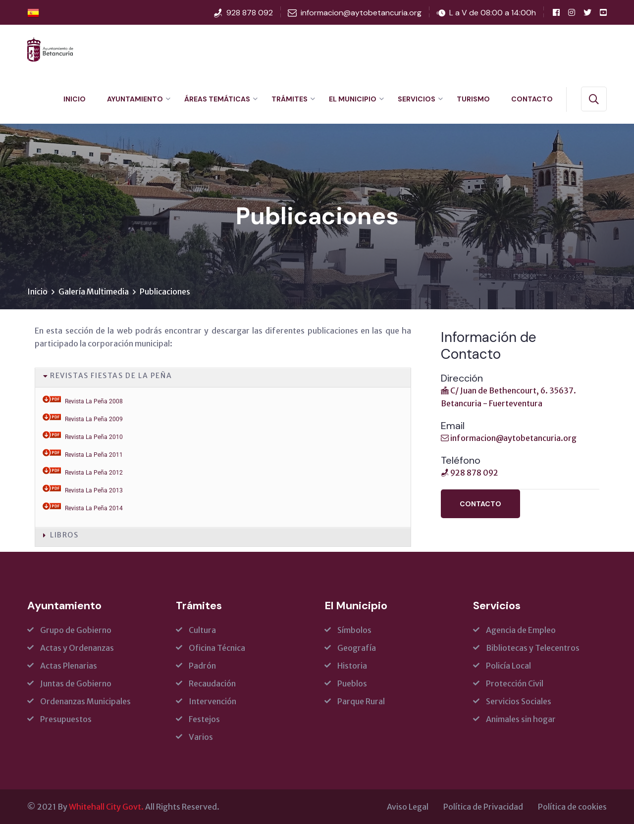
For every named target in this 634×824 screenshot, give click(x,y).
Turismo (473, 99)
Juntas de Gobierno (75, 683)
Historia (352, 666)
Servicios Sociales (518, 701)
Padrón (202, 666)
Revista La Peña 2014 (94, 508)
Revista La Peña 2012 (94, 472)
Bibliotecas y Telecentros (533, 648)
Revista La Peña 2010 (94, 437)
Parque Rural (361, 701)
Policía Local (508, 666)
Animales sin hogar (521, 719)
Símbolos (354, 630)
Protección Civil (514, 683)
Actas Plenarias (68, 666)
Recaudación (212, 683)
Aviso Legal (407, 807)
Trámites (289, 99)
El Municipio (352, 99)
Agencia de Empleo (521, 630)
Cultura (202, 630)
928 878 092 (249, 12)
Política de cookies (572, 807)
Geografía (356, 648)
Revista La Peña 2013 (94, 490)
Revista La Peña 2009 (94, 419)
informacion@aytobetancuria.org (361, 12)
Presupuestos (66, 719)
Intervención (212, 701)
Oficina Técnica (217, 648)
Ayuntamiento (135, 99)
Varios (201, 737)
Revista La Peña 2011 (94, 454)
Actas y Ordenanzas (77, 648)
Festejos (204, 719)
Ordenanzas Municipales (85, 701)
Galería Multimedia (93, 291)
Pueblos (352, 683)
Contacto (532, 99)
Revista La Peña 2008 (94, 401)
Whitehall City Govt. (106, 807)
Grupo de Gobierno (75, 630)
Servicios (416, 99)
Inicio (74, 99)
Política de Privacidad (483, 807)
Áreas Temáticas (217, 99)
